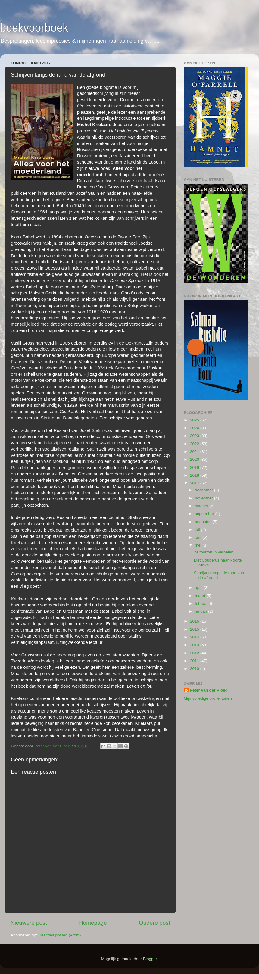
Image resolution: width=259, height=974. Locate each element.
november (204, 498)
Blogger (150, 959)
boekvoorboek (34, 28)
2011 (195, 661)
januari (201, 611)
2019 (195, 467)
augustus (204, 522)
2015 (195, 629)
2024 (195, 428)
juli (198, 529)
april (199, 587)
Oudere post (154, 923)
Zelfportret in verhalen (213, 552)
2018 (195, 475)
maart (200, 595)
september (205, 513)
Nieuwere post (29, 923)
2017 (195, 483)
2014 (195, 637)
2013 (195, 645)
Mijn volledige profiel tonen (208, 698)
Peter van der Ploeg (209, 690)
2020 (195, 459)
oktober (202, 506)
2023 (195, 435)
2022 (195, 444)
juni (198, 537)
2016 (195, 621)
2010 (195, 668)
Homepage (93, 923)
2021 (195, 451)
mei (199, 545)
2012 (195, 653)
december (204, 490)
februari (202, 603)
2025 (195, 420)
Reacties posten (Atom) (59, 935)
